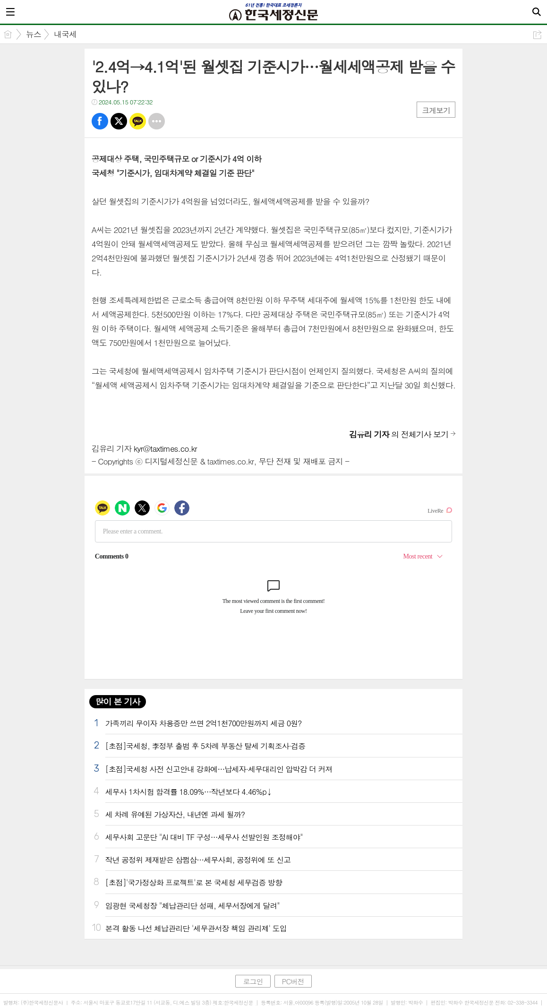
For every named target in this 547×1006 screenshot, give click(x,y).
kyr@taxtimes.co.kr (165, 448)
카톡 (137, 121)
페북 (100, 121)
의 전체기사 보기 (398, 434)
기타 (156, 121)
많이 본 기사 (117, 701)
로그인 (253, 981)
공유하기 (537, 34)
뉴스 (33, 34)
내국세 (65, 34)
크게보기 (436, 110)
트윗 (119, 121)
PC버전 (293, 981)
